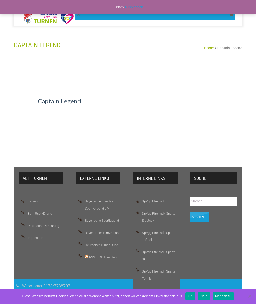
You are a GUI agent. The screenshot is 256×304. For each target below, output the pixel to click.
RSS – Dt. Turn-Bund (101, 257)
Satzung (33, 201)
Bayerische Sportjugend (102, 220)
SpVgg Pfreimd (153, 201)
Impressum (36, 238)
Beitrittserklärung (40, 213)
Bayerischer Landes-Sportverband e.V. (99, 204)
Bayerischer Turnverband (102, 233)
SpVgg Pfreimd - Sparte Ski (158, 255)
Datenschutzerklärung (43, 226)
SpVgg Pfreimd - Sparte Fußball (158, 236)
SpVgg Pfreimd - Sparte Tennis (158, 274)
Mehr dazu (223, 296)
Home (209, 48)
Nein (203, 296)
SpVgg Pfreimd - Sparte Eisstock (158, 217)
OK (190, 296)
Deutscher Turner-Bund (101, 245)
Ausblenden (134, 7)
